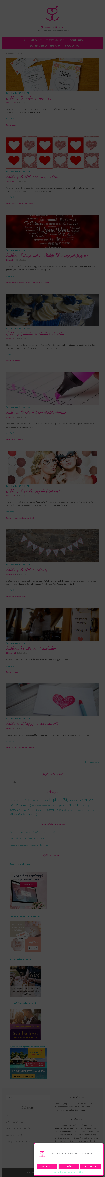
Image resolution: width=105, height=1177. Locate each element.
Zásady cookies (58, 1172)
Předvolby (90, 1166)
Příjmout (47, 1166)
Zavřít (69, 1166)
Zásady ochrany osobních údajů (73, 1172)
